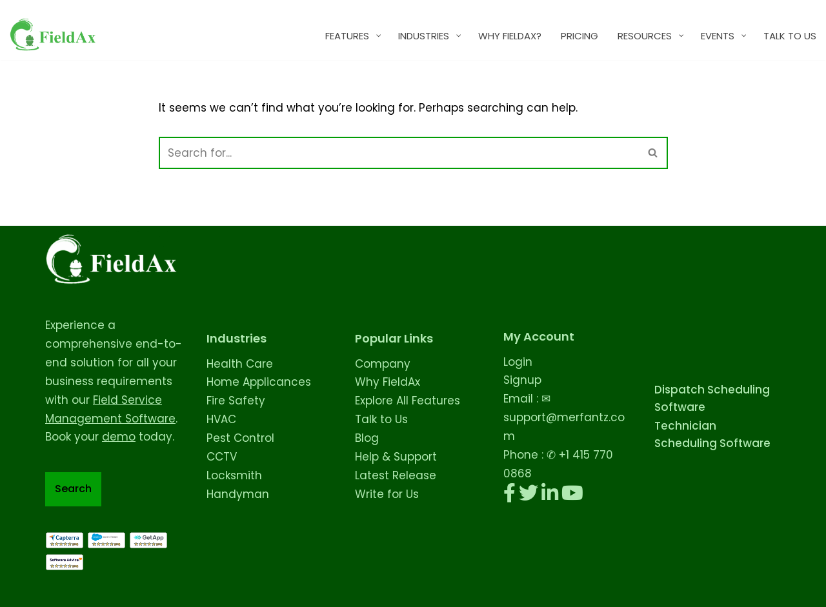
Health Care (239, 364)
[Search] (399, 153)
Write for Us (387, 494)
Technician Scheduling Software (712, 434)
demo (119, 436)
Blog (367, 438)
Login (517, 362)
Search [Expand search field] (73, 488)
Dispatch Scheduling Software (712, 398)
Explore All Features (407, 400)
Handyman (237, 494)
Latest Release (395, 475)
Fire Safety (235, 400)
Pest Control (240, 438)
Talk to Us (381, 419)
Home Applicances (258, 382)
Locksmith (234, 475)
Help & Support (396, 456)
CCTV (221, 456)
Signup (522, 380)
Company (382, 364)
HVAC (221, 419)
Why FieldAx (387, 382)
